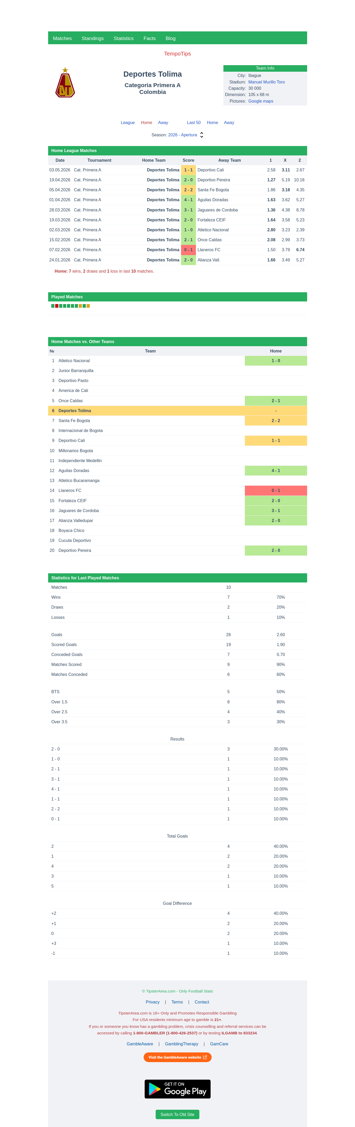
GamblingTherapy (181, 1044)
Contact (202, 1002)
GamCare (219, 1044)
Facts (150, 38)
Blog (171, 38)
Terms (177, 1002)
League (128, 122)
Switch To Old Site (178, 1114)
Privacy (153, 1002)
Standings (93, 38)
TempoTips (177, 54)
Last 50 (194, 122)
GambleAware (140, 1044)
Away (163, 122)
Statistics (124, 38)
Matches (62, 38)
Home (212, 122)
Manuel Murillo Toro (267, 82)
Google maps (261, 101)
